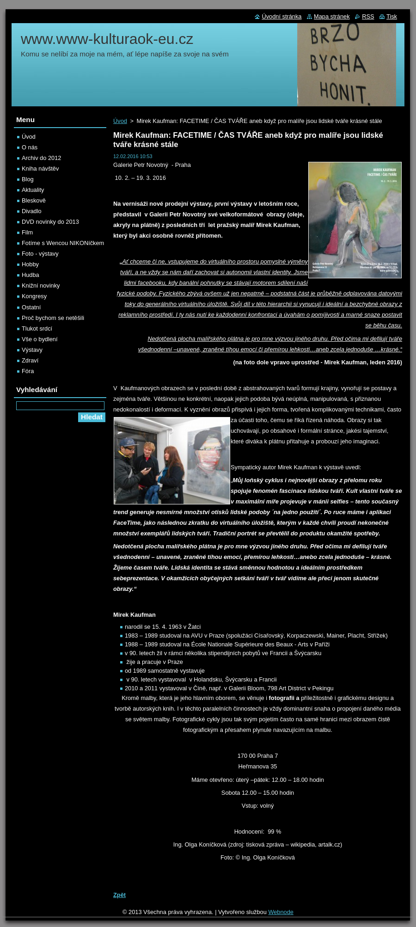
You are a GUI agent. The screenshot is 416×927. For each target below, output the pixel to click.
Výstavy (32, 349)
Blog (28, 179)
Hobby (30, 264)
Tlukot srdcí (37, 328)
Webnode (281, 912)
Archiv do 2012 (41, 157)
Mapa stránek (332, 16)
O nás (29, 147)
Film (27, 232)
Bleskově (34, 200)
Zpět (119, 894)
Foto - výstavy (40, 253)
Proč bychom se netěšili (53, 317)
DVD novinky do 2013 (50, 221)
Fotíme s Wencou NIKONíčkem (63, 242)
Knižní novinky (41, 285)
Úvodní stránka (281, 16)
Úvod (120, 120)
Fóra (28, 371)
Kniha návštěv (40, 168)
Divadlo (32, 211)
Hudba (30, 274)
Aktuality (33, 189)
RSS (368, 16)
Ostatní (31, 307)
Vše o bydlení (40, 339)
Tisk (391, 16)
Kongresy (34, 296)
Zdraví (30, 360)
